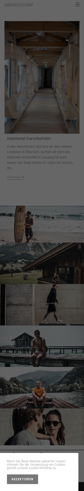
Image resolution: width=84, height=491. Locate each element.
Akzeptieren (22, 479)
